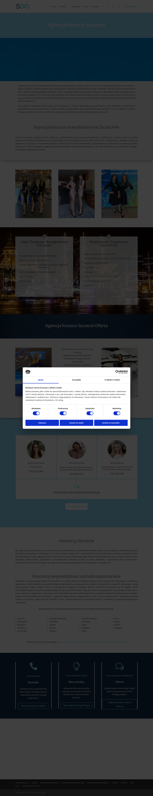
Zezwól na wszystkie (111, 423)
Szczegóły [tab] (76, 380)
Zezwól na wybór (76, 423)
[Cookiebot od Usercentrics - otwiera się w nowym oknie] (117, 372)
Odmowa (42, 423)
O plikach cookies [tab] (112, 380)
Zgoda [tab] (40, 380)
